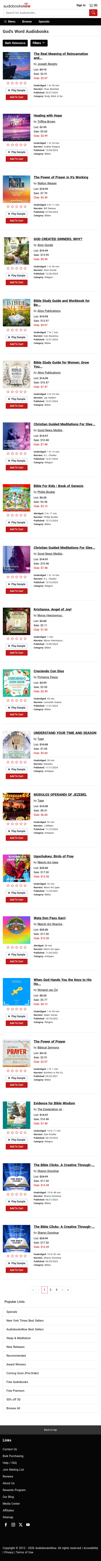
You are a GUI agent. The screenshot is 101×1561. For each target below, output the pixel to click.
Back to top (50, 1429)
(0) (93, 5)
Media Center (11, 1503)
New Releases (15, 1347)
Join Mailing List (13, 1469)
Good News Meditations (52, 430)
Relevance (15, 43)
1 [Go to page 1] (44, 1290)
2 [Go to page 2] (50, 1290)
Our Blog (8, 1497)
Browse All (13, 1408)
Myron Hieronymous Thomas (56, 615)
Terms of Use (24, 1552)
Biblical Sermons (48, 1047)
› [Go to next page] (62, 1290)
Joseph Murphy (47, 64)
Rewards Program (14, 1490)
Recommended (16, 1355)
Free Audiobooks (17, 1382)
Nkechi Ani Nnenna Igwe (53, 924)
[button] (11, 21)
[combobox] (50, 12)
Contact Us (10, 1449)
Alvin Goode (45, 245)
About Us (9, 1483)
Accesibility (91, 1548)
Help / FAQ (10, 1463)
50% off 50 (13, 1399)
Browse (27, 21)
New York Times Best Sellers (25, 1320)
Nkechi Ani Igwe (47, 862)
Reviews (8, 1476)
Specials (44, 21)
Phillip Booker (46, 492)
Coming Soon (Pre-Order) (22, 1373)
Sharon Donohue (48, 1171)
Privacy (9, 1552)
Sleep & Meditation (18, 1338)
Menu (9, 21)
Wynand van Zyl (47, 990)
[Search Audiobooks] (93, 12)
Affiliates (8, 1510)
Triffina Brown (46, 121)
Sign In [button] (80, 5)
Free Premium (15, 1390)
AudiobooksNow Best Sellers (25, 1329)
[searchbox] (46, 12)
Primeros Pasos (47, 677)
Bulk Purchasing (13, 1456)
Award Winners (16, 1364)
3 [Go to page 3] (56, 1290)
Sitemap (8, 1517)
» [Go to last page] (68, 1290)
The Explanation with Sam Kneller (59, 1109)
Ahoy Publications (49, 311)
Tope (40, 739)
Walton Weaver (47, 183)
